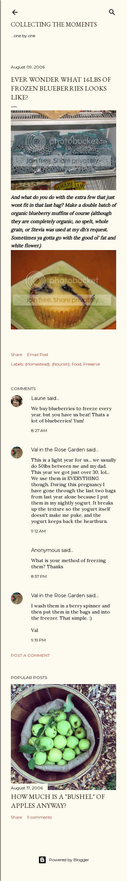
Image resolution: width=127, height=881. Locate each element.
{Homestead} (37, 364)
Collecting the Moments (54, 24)
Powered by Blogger (63, 860)
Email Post (37, 354)
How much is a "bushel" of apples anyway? (58, 801)
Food (76, 364)
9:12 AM (38, 531)
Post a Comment (30, 655)
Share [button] (16, 354)
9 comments (39, 817)
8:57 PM (39, 576)
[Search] (112, 10)
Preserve (91, 364)
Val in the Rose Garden (58, 450)
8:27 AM (39, 430)
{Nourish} (61, 364)
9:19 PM (38, 640)
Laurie (38, 398)
